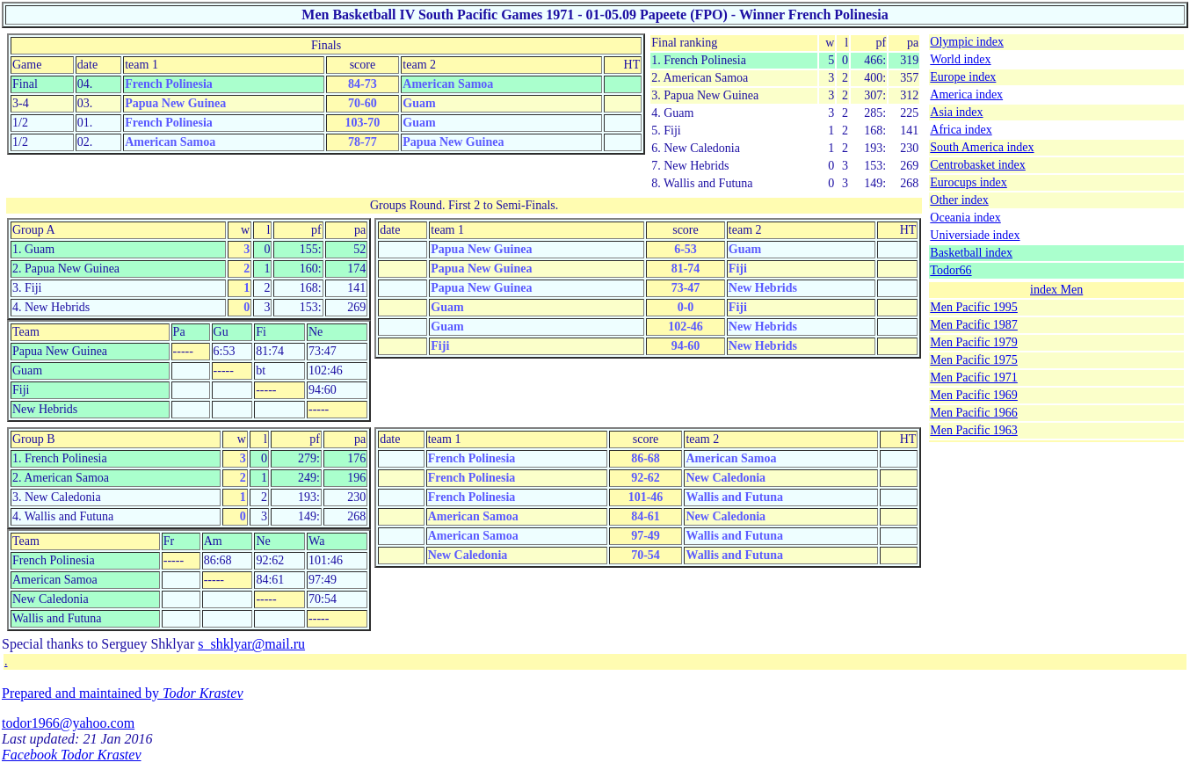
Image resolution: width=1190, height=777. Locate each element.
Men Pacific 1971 (974, 377)
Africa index (960, 129)
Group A (33, 229)
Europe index (963, 77)
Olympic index (967, 41)
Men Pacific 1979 (974, 342)
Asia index (956, 112)
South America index (982, 147)
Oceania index (965, 217)
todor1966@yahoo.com (68, 722)
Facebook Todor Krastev (71, 754)
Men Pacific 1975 (974, 360)
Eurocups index (968, 182)
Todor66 (950, 270)
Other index (959, 200)
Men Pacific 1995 (974, 307)
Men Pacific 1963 (974, 430)
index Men (1056, 289)
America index (966, 94)
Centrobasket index (977, 164)
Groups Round (406, 205)
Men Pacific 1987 (974, 324)
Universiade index (974, 235)
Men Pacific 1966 (974, 412)
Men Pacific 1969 (974, 395)
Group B (33, 439)
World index (960, 59)
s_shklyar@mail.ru (251, 643)
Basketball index (971, 252)
